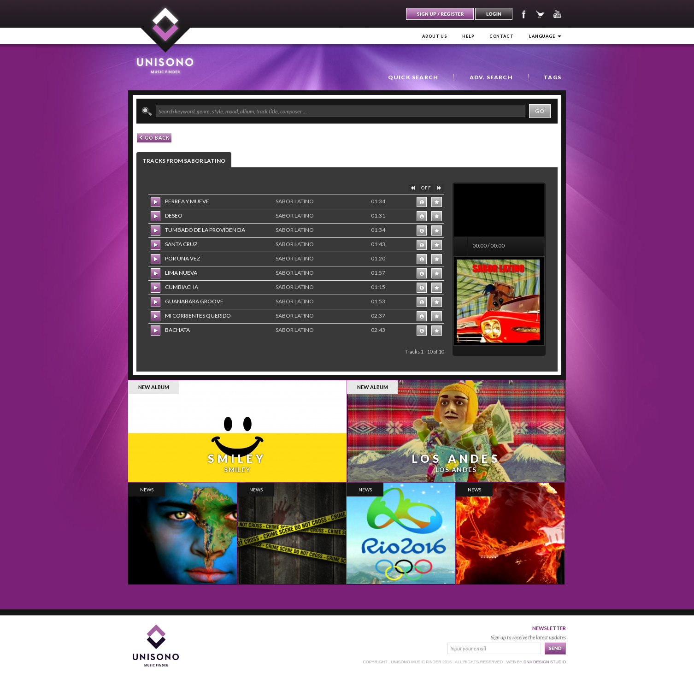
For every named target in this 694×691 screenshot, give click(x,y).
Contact (501, 36)
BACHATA (177, 329)
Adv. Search (491, 77)
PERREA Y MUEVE (187, 201)
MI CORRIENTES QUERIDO (198, 315)
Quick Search (413, 77)
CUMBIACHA (181, 286)
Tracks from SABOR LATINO (183, 160)
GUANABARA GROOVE (194, 301)
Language (545, 36)
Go (540, 111)
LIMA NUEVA (181, 272)
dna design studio (544, 662)
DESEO (173, 215)
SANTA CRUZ (181, 244)
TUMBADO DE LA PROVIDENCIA (205, 229)
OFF (426, 187)
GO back (155, 138)
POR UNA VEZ (182, 258)
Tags (552, 77)
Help (468, 36)
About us (434, 36)
